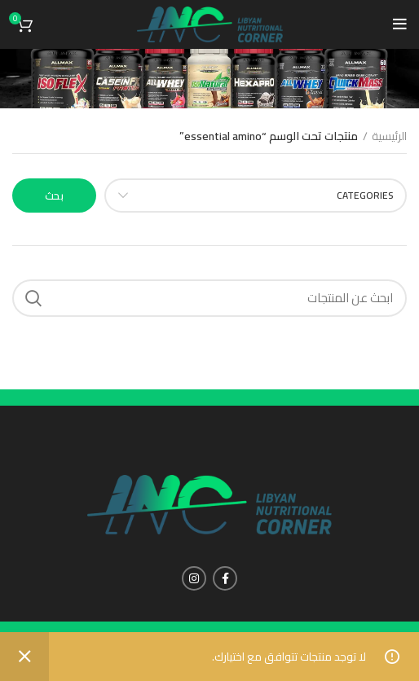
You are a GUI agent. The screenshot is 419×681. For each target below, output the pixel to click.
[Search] (209, 298)
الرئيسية (389, 137)
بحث (54, 195)
